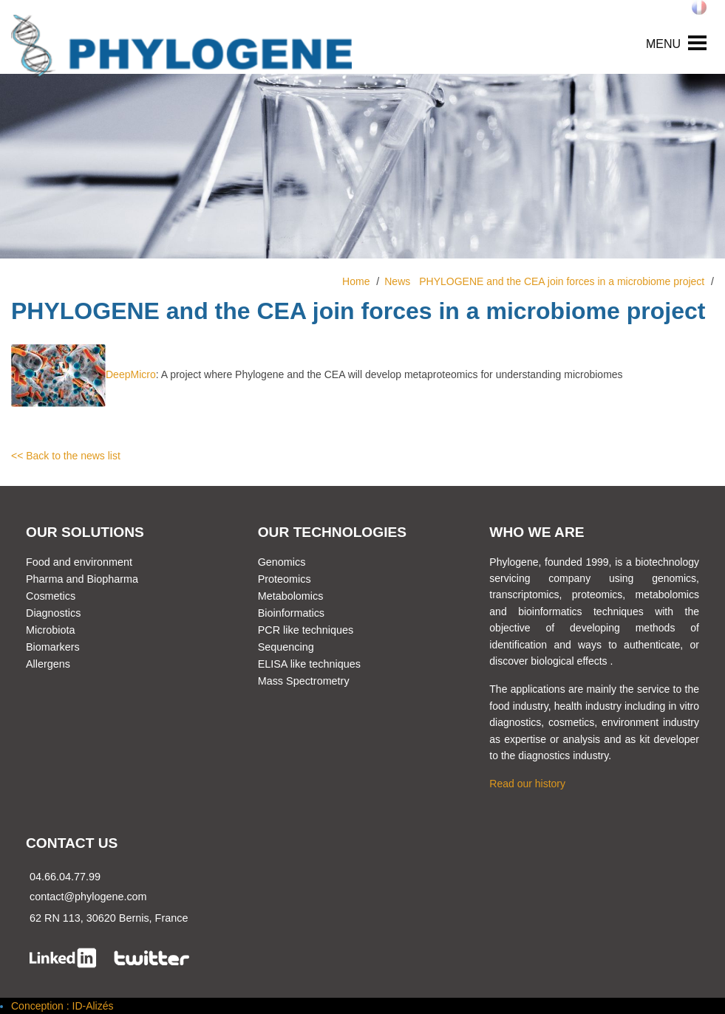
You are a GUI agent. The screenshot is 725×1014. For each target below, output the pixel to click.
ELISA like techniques (309, 664)
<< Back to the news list (65, 456)
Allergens (48, 664)
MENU (663, 44)
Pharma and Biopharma (82, 579)
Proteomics (284, 579)
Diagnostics (53, 613)
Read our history (527, 783)
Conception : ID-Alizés (62, 1006)
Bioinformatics (291, 613)
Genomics (282, 562)
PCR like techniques (306, 630)
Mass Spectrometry (304, 681)
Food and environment (79, 562)
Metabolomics (291, 596)
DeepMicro (83, 374)
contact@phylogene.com (88, 896)
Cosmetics (50, 596)
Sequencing (286, 647)
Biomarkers (53, 647)
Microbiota (50, 630)
